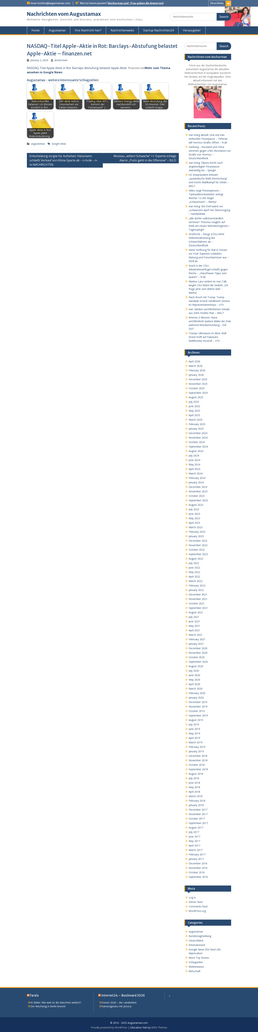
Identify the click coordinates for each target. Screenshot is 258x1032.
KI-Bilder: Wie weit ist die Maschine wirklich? (55, 1002)
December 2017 (198, 809)
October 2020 (197, 657)
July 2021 (194, 617)
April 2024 (194, 469)
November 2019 (198, 706)
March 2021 (195, 634)
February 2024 (197, 478)
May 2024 (194, 464)
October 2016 (197, 872)
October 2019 (197, 711)
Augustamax (57, 30)
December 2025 (198, 379)
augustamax (38, 143)
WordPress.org (197, 911)
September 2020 (198, 661)
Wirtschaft (194, 971)
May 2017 (194, 841)
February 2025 (197, 424)
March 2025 (195, 419)
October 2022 (197, 549)
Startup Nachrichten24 (158, 30)
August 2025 (196, 397)
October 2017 (197, 818)
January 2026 (196, 375)
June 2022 (194, 567)
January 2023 (196, 536)
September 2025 (198, 392)
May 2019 (194, 733)
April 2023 (194, 522)
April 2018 (194, 791)
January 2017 (196, 859)
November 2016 (198, 868)
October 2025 (197, 388)
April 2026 (194, 361)
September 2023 (198, 500)
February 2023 (197, 531)
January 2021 (196, 643)
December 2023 (198, 487)
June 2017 (194, 836)
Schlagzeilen (196, 962)
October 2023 (197, 496)
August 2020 (196, 666)
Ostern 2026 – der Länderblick (119, 1002)
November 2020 (198, 652)
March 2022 (195, 581)
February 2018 (197, 800)
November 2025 (198, 383)
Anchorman (60, 60)
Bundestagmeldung (200, 936)
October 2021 (197, 603)
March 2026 (195, 366)
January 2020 (196, 697)
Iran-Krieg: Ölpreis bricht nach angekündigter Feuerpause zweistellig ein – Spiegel (206, 166)
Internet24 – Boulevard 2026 (123, 995)
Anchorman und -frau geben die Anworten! (136, 3)
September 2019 (198, 715)
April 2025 (194, 415)
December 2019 (198, 702)
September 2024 (198, 446)
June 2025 (194, 406)
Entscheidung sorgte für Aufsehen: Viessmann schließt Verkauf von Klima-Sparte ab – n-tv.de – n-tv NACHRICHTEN (64, 160)
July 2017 (194, 832)
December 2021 (198, 594)
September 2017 (198, 823)
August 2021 (196, 612)
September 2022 (198, 554)
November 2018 (198, 760)
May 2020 (194, 679)
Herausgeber (192, 30)
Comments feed (198, 906)
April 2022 (194, 576)
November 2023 (198, 491)
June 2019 (194, 729)
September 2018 (198, 769)
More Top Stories (199, 957)
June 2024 (194, 460)
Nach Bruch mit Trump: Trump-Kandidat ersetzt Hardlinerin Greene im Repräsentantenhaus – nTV (209, 300)
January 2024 (196, 482)
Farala (34, 995)
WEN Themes (159, 1027)
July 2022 (194, 563)
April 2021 (194, 630)
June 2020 (194, 675)
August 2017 (196, 827)
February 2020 (197, 693)
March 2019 (195, 742)
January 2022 (196, 590)
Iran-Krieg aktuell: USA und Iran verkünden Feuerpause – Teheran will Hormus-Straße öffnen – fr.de (208, 138)
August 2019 (196, 720)
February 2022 (197, 585)
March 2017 (195, 850)
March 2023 (195, 527)
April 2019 (194, 738)
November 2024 (198, 437)
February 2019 (197, 747)
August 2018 (196, 773)
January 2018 (196, 805)
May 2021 (194, 626)
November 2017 (198, 814)
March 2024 (195, 473)
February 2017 (197, 854)
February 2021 (197, 639)
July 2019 (194, 724)
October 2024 (197, 442)
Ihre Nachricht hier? (88, 30)
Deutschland (196, 940)
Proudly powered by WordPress (109, 1027)
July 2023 (194, 509)
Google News (59, 143)
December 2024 (198, 433)
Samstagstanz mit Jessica (116, 1006)
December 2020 (198, 648)
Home (36, 30)
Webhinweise (196, 966)
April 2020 (194, 684)
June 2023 (194, 513)
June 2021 (194, 621)
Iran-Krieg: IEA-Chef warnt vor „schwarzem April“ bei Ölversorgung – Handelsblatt (209, 210)
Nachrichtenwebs (122, 30)
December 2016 (198, 863)
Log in (192, 897)
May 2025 (194, 410)
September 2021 (198, 608)
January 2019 (196, 751)
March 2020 (195, 688)
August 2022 (196, 558)
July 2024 (194, 455)
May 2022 (194, 572)
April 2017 (194, 845)
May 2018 (194, 787)
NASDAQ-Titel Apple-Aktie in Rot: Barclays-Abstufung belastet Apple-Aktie (77, 68)
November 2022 (198, 545)
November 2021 (198, 599)
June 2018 (194, 782)
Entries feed (195, 902)
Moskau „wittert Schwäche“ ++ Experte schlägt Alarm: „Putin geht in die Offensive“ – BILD (145, 158)
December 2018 (198, 756)
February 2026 (197, 370)
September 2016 (198, 877)
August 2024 (196, 451)
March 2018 (195, 796)
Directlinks (217, 3)
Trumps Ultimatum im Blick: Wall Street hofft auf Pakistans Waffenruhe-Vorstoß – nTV (207, 337)
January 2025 (196, 428)
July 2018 (194, 778)
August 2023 (196, 504)
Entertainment (197, 945)
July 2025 (194, 401)
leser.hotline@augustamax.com (50, 3)
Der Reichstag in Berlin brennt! (48, 1006)
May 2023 (194, 518)
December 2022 (198, 540)
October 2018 (197, 764)
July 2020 (194, 670)
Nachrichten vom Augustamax (64, 14)
